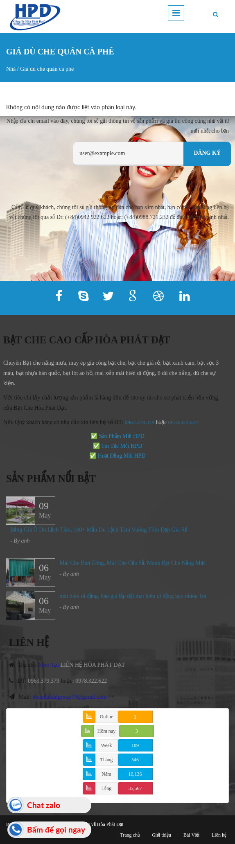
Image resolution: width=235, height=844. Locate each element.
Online (106, 717)
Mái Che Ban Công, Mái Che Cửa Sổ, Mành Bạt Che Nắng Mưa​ (132, 566)
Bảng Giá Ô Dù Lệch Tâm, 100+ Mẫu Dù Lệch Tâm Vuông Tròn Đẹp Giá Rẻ (99, 533)
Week (106, 745)
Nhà (11, 69)
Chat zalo (43, 805)
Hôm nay (106, 731)
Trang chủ (130, 835)
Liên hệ (219, 835)
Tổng (106, 788)
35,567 (135, 788)
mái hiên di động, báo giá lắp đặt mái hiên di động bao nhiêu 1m (132, 599)
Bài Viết (191, 835)
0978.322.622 (94, 681)
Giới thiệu (161, 835)
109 (135, 745)
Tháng (106, 760)
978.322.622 (180, 422)
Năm (106, 774)
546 (135, 760)
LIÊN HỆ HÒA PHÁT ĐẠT (95, 665)
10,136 (135, 774)
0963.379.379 (136, 422)
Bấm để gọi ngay (56, 829)
